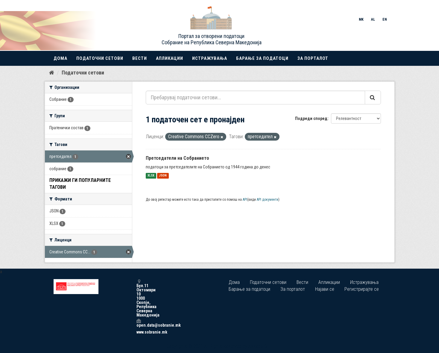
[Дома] (51, 73)
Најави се (324, 289)
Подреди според (311, 118)
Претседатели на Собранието (177, 158)
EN (384, 19)
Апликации (169, 58)
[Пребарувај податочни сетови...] (255, 97)
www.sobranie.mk (138, 332)
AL (373, 19)
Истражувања (209, 58)
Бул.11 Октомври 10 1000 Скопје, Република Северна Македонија (138, 298)
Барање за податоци (262, 58)
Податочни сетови (99, 58)
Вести (139, 58)
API (245, 199)
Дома (60, 58)
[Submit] (373, 97)
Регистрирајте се (361, 289)
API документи (267, 199)
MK (361, 19)
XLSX (151, 176)
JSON (163, 176)
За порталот (312, 58)
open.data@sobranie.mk (138, 323)
